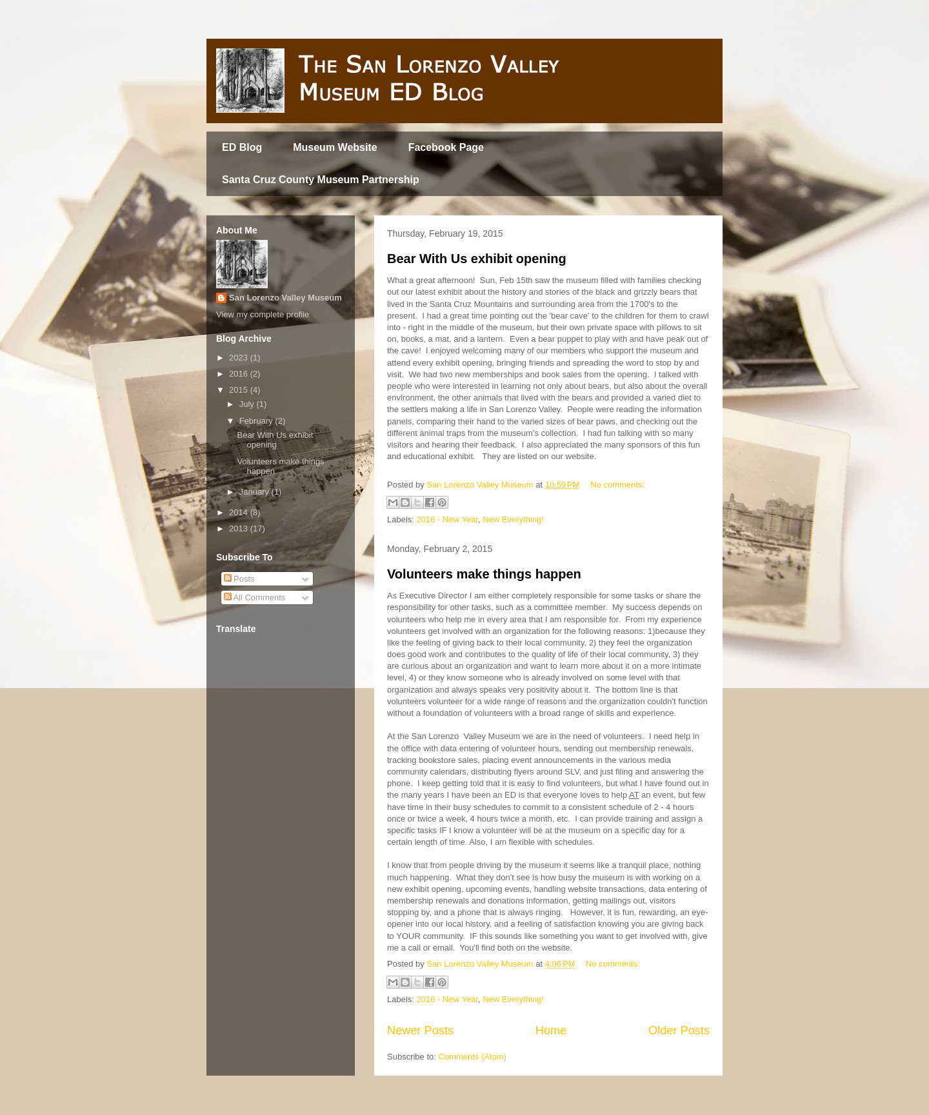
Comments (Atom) (472, 1056)
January (255, 492)
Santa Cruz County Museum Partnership (320, 179)
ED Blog (242, 147)
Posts (239, 579)
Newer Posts (420, 1030)
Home (551, 1030)
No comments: (617, 484)
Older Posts (679, 1030)
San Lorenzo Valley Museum (285, 297)
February (257, 421)
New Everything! (513, 519)
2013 (239, 528)
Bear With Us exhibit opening (476, 259)
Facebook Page (446, 147)
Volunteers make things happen (484, 574)
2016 (239, 374)
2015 (239, 390)
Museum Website (335, 147)
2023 (239, 357)
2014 (239, 512)
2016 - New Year (447, 519)
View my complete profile (262, 314)
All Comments (255, 597)
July (248, 404)
